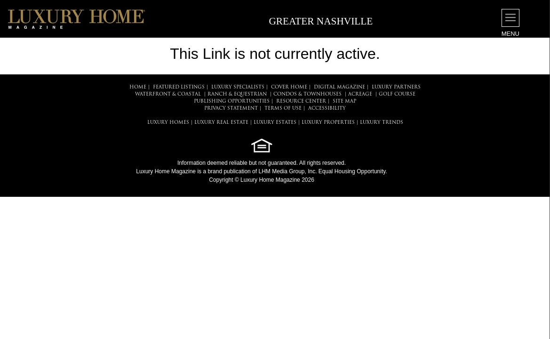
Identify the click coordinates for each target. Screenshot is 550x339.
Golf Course (397, 94)
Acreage (360, 94)
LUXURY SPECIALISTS (237, 87)
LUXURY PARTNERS (396, 87)
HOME (137, 87)
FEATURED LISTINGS (179, 87)
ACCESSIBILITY (327, 108)
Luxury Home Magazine (166, 171)
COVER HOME (289, 87)
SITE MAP (344, 101)
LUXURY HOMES (168, 122)
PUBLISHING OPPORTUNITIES (232, 101)
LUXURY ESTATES (275, 122)
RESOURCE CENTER (301, 101)
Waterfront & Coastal (168, 94)
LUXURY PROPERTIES (328, 122)
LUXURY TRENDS (381, 122)
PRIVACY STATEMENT (231, 108)
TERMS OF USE (283, 108)
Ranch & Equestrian (237, 94)
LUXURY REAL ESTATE (221, 122)
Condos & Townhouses (307, 94)
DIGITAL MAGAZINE (339, 87)
